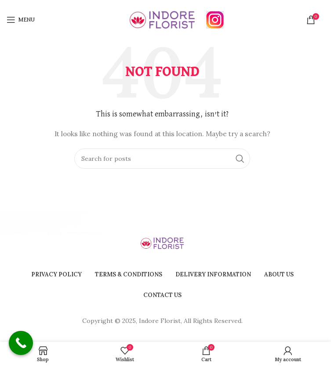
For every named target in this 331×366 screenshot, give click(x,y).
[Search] (162, 159)
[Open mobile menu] (20, 20)
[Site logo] (162, 19)
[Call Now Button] (21, 343)
